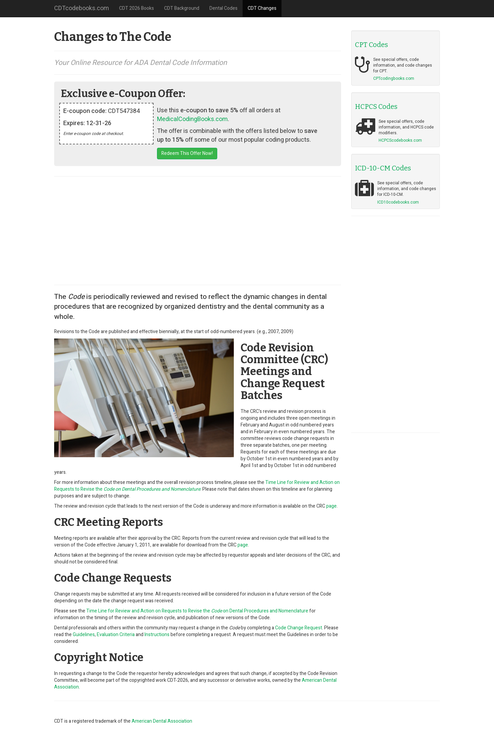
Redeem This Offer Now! (187, 153)
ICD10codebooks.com (398, 202)
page (331, 506)
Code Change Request (298, 627)
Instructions (157, 634)
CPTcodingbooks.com (393, 78)
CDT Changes (262, 8)
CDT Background (181, 8)
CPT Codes (371, 45)
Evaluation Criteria (116, 634)
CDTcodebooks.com (81, 8)
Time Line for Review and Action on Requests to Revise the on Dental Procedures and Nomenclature (197, 610)
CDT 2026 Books (136, 8)
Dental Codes (223, 8)
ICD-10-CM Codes (383, 168)
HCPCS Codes (376, 106)
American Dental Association (162, 721)
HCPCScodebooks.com (400, 140)
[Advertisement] (197, 230)
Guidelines (84, 634)
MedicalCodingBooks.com (192, 119)
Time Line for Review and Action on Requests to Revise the (197, 486)
